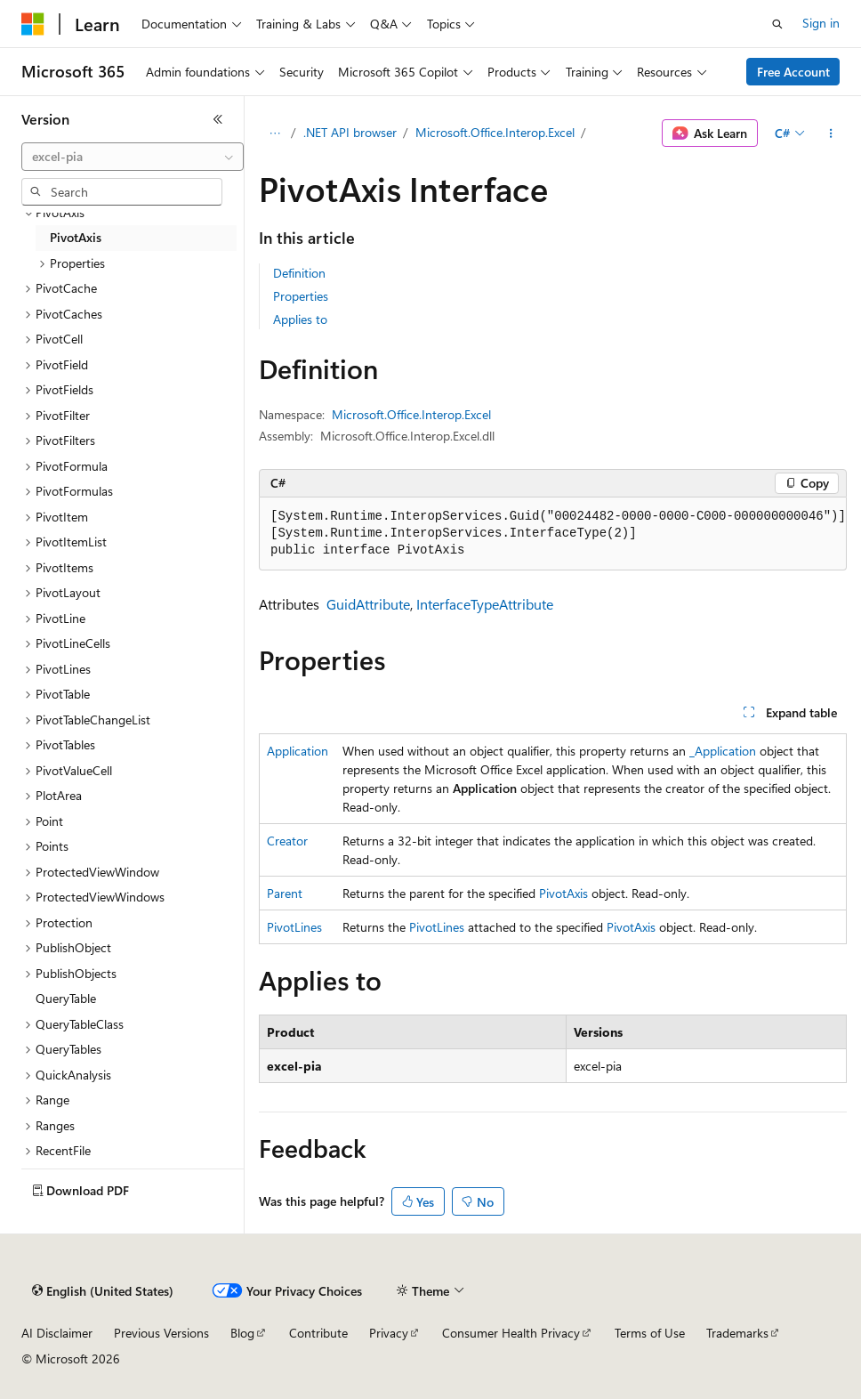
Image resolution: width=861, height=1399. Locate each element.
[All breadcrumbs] (274, 133)
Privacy (388, 1332)
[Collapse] (218, 119)
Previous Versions (161, 1332)
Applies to (300, 319)
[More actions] (831, 133)
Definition (299, 272)
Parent (284, 893)
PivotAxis (563, 893)
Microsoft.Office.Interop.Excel (495, 132)
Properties (300, 295)
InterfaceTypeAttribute (484, 603)
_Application (722, 750)
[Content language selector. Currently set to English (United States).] (102, 1291)
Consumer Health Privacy (511, 1332)
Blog (242, 1332)
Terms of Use (650, 1332)
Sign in (821, 22)
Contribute (318, 1332)
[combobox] (132, 156)
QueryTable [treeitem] (66, 998)
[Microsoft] (32, 24)
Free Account (793, 71)
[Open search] (777, 24)
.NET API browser (350, 132)
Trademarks (737, 1332)
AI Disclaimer (57, 1332)
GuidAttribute (368, 603)
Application (297, 750)
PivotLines (294, 926)
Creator (287, 840)
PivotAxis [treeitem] (75, 237)
